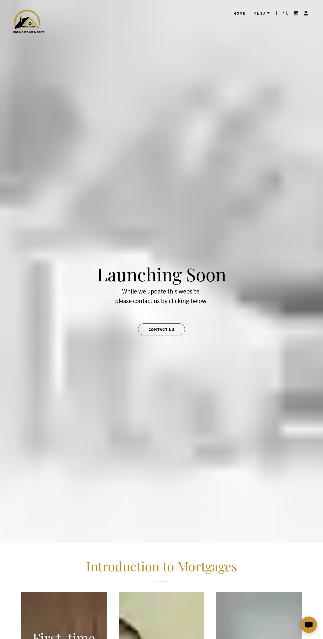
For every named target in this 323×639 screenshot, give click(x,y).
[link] (43, 13)
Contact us (161, 329)
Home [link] (239, 13)
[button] (262, 13)
